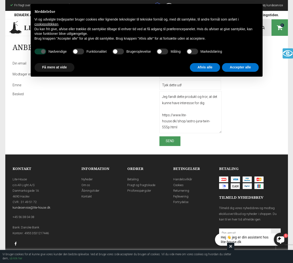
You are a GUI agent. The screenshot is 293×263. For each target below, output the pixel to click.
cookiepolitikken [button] (46, 24)
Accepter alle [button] (240, 67)
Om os (85, 185)
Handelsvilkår (182, 179)
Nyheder (87, 179)
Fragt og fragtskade (141, 185)
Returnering (181, 190)
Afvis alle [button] (205, 67)
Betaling (133, 179)
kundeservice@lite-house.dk (31, 207)
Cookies (178, 185)
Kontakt (86, 196)
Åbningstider (90, 190)
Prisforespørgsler (139, 190)
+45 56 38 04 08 (23, 217)
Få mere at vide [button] (54, 67)
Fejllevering (180, 196)
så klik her (15, 258)
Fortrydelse (180, 202)
